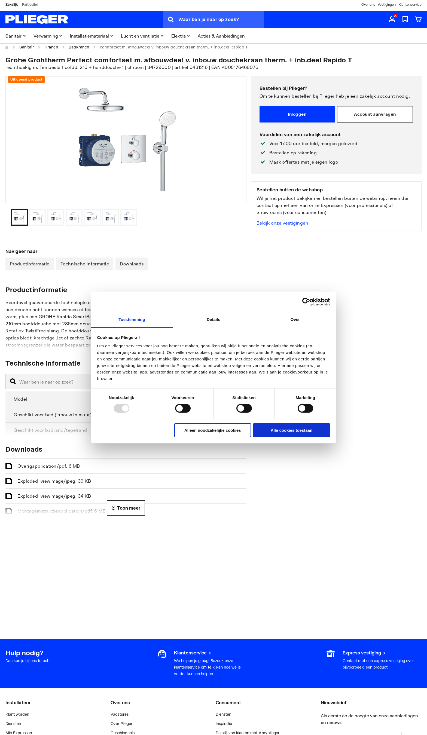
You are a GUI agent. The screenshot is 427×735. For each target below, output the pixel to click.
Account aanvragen (375, 114)
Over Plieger (121, 723)
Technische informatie (84, 263)
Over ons (368, 4)
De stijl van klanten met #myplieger (247, 732)
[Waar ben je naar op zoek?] (221, 19)
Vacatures (120, 714)
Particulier (30, 4)
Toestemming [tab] (131, 319)
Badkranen (79, 47)
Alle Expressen (18, 732)
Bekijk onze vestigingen (283, 222)
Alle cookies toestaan (291, 430)
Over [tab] (295, 319)
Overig (48, 465)
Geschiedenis (123, 732)
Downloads (132, 263)
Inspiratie (224, 723)
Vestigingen (387, 4)
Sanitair (26, 47)
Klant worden (17, 714)
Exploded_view (54, 480)
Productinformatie (30, 263)
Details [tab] (213, 319)
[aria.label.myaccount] (392, 20)
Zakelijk (11, 4)
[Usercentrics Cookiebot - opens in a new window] (306, 302)
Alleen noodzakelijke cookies (212, 430)
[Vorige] (235, 217)
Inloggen (297, 114)
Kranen (51, 47)
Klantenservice (410, 4)
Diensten (13, 723)
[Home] (7, 47)
